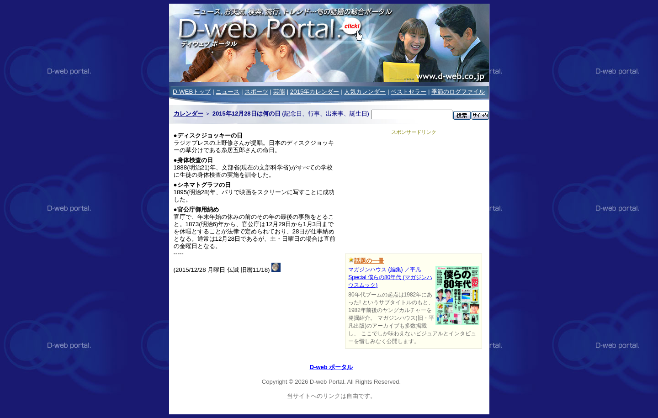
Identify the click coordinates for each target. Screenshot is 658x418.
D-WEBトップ (192, 91)
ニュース (227, 91)
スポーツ (256, 91)
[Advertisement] (413, 193)
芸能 (279, 91)
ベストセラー (408, 91)
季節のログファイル (458, 91)
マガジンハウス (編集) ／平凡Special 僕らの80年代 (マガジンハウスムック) (390, 277)
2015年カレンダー (315, 91)
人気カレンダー (365, 91)
